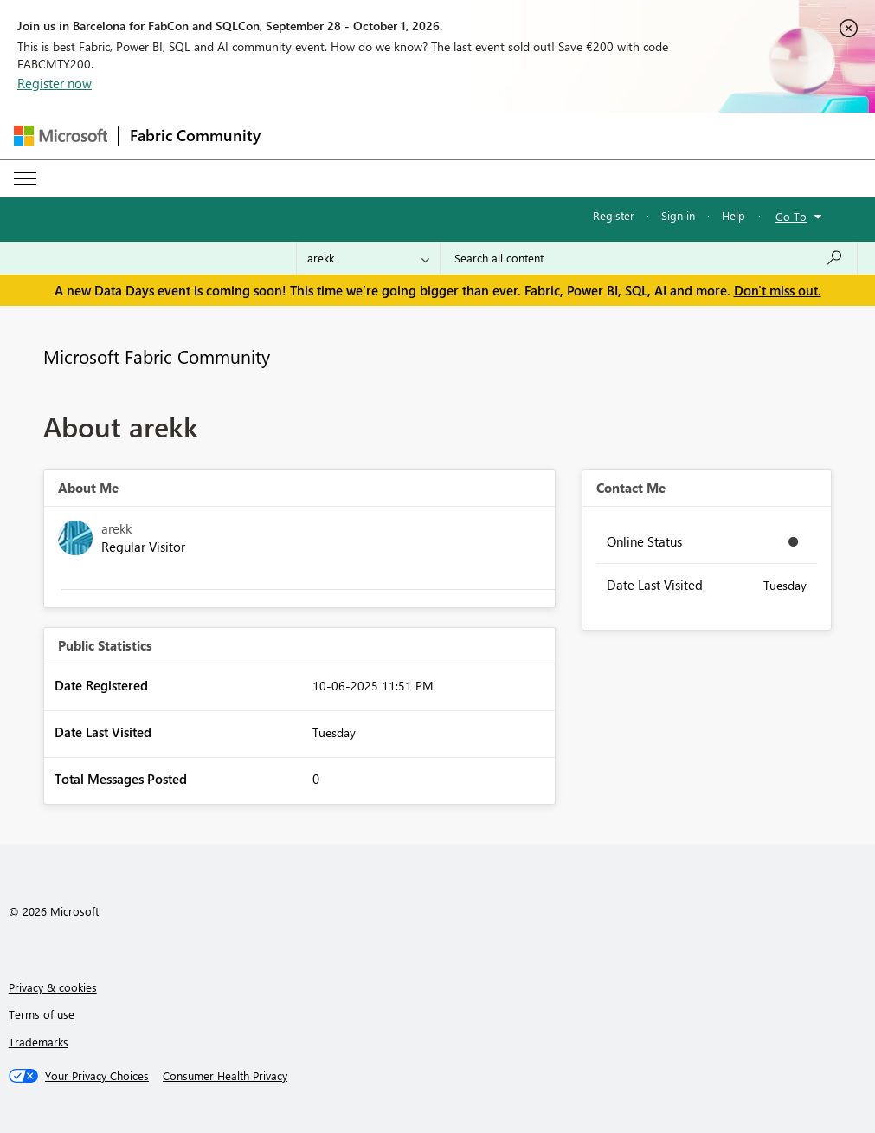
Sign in (678, 215)
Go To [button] (791, 216)
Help (733, 215)
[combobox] (649, 258)
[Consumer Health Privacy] (225, 1075)
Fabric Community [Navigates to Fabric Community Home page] (195, 135)
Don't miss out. (777, 290)
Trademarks (38, 1041)
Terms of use (41, 1014)
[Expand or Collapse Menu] (25, 178)
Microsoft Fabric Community (156, 356)
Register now (54, 83)
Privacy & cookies (53, 987)
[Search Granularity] (368, 258)
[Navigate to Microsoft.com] (60, 136)
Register (613, 215)
